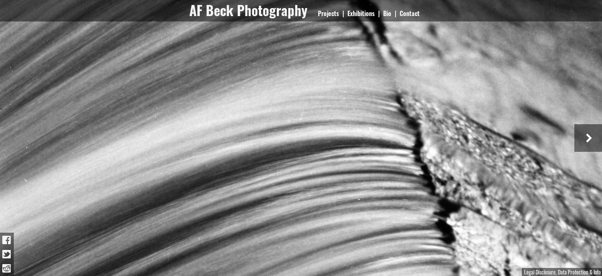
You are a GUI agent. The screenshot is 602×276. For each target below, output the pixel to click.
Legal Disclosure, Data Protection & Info (562, 272)
